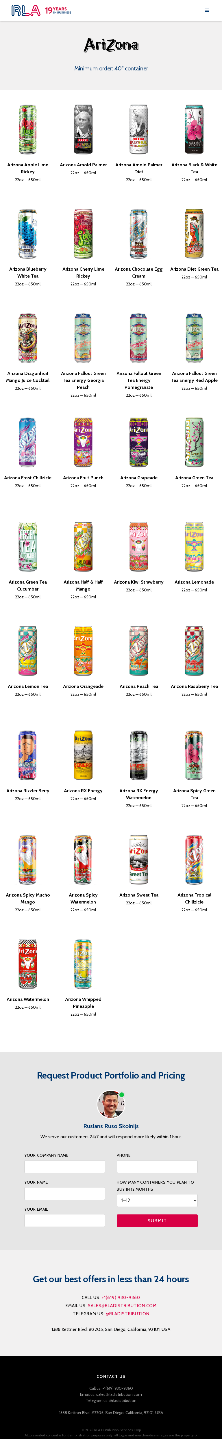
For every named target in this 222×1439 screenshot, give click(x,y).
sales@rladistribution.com (122, 1305)
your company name (46, 1155)
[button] (207, 10)
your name (36, 1182)
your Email (36, 1209)
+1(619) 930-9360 (121, 1297)
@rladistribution (127, 1313)
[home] (106, 10)
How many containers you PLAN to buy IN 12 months (155, 1186)
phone (124, 1155)
